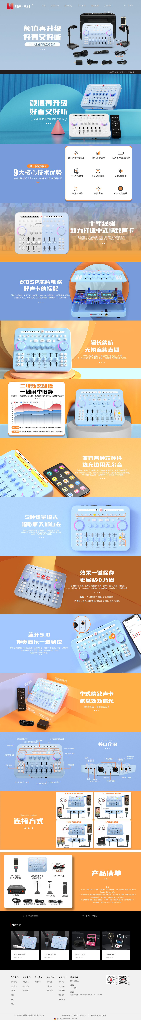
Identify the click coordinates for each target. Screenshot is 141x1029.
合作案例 (82, 6)
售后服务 (49, 982)
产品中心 (55, 6)
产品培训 (49, 991)
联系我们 (108, 12)
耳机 (12, 999)
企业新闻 (26, 986)
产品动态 (26, 982)
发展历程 (61, 991)
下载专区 (49, 986)
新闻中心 (68, 6)
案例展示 (38, 982)
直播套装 (131, 72)
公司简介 (61, 982)
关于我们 (108, 6)
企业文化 (61, 986)
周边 (12, 1004)
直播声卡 (14, 986)
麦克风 (13, 991)
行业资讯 (26, 991)
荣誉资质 (61, 995)
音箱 (12, 995)
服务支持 (95, 6)
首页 (44, 6)
